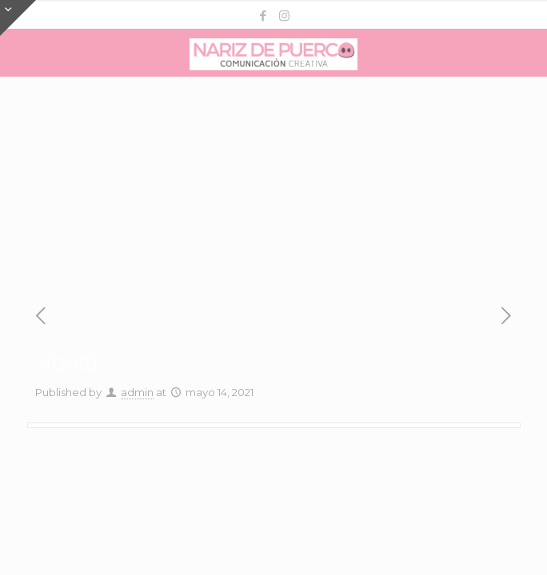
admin (137, 392)
